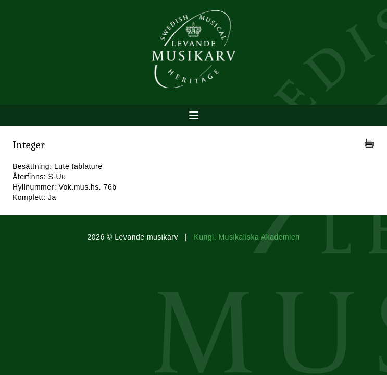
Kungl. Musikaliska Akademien (246, 237)
